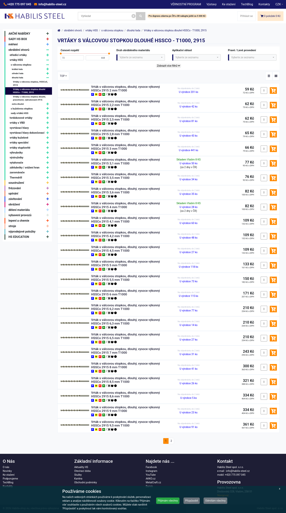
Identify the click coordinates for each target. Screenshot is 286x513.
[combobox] (140, 57)
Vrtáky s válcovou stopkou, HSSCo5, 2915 (30, 83)
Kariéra (78, 478)
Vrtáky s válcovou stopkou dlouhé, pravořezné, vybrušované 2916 (29, 98)
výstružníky (30, 157)
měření (30, 44)
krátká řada (31, 69)
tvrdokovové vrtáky (30, 117)
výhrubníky (30, 152)
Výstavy (211, 4)
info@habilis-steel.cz (52, 4)
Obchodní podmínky (85, 482)
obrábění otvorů (30, 50)
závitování (30, 199)
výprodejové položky (30, 231)
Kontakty (264, 4)
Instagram (151, 470)
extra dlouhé (31, 104)
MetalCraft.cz (153, 482)
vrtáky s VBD (30, 122)
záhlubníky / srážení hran (30, 167)
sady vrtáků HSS (31, 113)
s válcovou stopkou (31, 65)
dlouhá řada (31, 78)
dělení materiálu (30, 210)
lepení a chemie (30, 220)
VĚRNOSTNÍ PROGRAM (186, 4)
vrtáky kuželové (30, 137)
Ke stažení (228, 4)
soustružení (30, 183)
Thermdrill (30, 177)
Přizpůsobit (191, 500)
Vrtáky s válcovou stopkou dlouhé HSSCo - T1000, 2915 (29, 91)
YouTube (151, 474)
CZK (278, 4)
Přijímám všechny (168, 500)
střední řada (31, 73)
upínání (30, 193)
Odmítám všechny (215, 500)
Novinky (7, 470)
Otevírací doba (82, 470)
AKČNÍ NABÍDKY (30, 33)
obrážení (30, 204)
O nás (6, 467)
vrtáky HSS (30, 60)
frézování (30, 188)
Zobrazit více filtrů (168, 65)
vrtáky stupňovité (30, 147)
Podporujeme (10, 478)
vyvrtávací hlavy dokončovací (30, 132)
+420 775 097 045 (19, 4)
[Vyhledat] (141, 16)
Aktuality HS (81, 467)
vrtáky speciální (30, 142)
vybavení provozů (30, 215)
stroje (30, 226)
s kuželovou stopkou (31, 108)
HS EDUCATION (30, 237)
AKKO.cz (150, 478)
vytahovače (30, 162)
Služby (78, 474)
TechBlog (247, 4)
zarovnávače (30, 172)
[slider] (61, 54)
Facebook (151, 467)
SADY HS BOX (30, 39)
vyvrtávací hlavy (30, 127)
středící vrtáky (30, 55)
